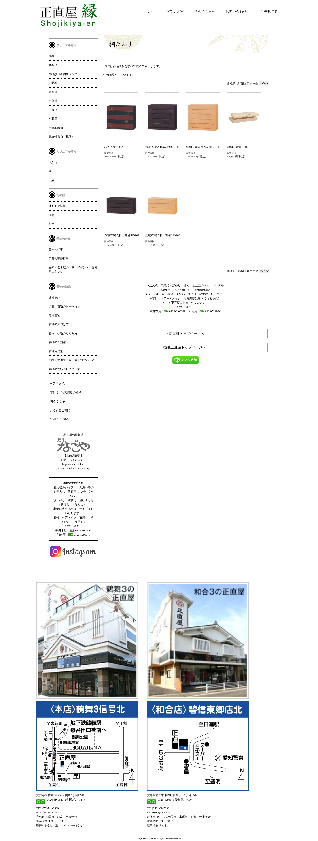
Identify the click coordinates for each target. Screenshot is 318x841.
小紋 (51, 180)
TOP (149, 11)
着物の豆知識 (57, 342)
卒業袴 (53, 65)
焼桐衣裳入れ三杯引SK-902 (121, 235)
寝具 (51, 215)
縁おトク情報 (57, 206)
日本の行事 (56, 249)
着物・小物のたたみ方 (63, 333)
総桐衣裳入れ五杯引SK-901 (203, 147)
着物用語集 (56, 351)
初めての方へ (204, 11)
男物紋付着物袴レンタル (64, 74)
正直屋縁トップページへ (184, 333)
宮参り (53, 110)
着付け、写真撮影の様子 (65, 392)
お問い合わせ (236, 11)
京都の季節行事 (59, 258)
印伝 (51, 224)
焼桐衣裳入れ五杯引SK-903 (162, 147)
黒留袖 (53, 92)
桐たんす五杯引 (114, 147)
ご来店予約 (269, 11)
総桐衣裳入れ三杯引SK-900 (162, 235)
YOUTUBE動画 (59, 419)
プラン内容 (175, 11)
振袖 (51, 56)
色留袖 (53, 101)
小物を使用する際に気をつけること (72, 360)
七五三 (53, 119)
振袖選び (54, 297)
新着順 (241, 83)
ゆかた (53, 162)
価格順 (231, 83)
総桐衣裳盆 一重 (237, 147)
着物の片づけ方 (59, 324)
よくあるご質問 (60, 410)
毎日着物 (54, 315)
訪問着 (53, 83)
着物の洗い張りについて (64, 369)
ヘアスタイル (58, 383)
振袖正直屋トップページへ (184, 347)
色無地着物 (56, 128)
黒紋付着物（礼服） (61, 136)
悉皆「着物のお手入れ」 (64, 306)
